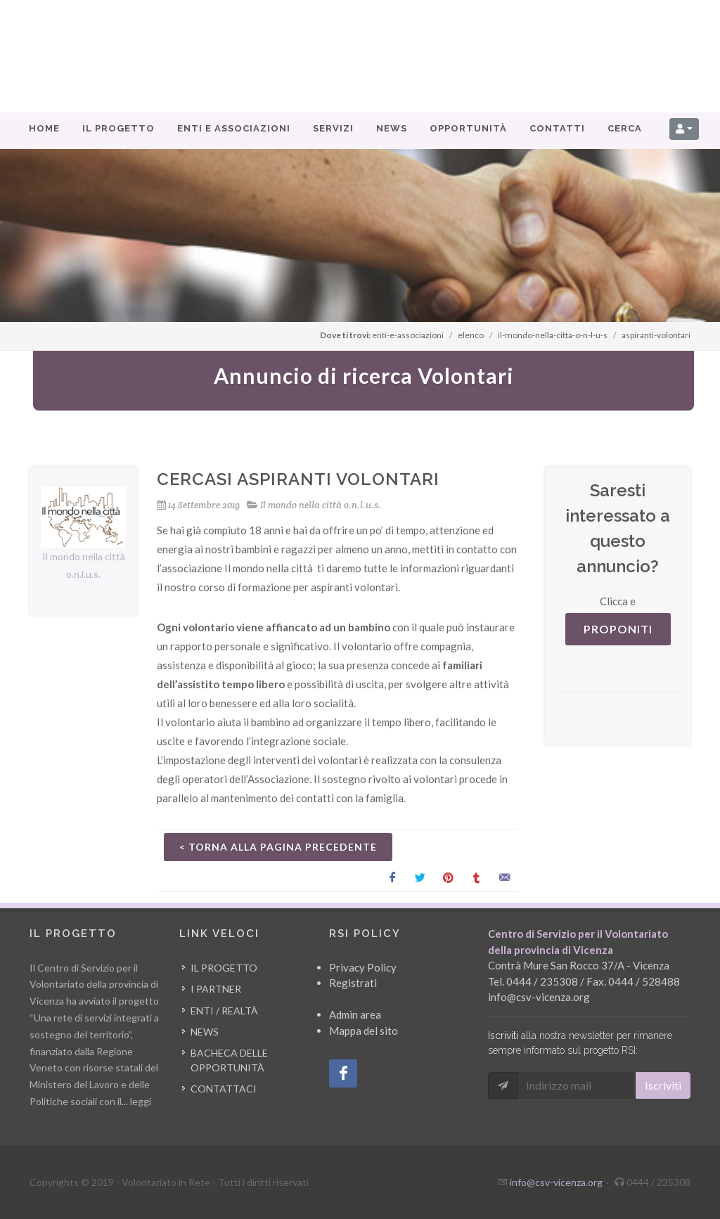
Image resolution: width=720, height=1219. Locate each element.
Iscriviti (663, 1085)
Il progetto (224, 968)
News (205, 1032)
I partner (216, 989)
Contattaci (224, 1089)
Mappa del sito (363, 1030)
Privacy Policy (363, 967)
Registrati (353, 982)
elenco (471, 335)
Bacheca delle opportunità (229, 1060)
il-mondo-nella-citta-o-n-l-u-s (553, 335)
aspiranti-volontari (656, 335)
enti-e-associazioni (408, 335)
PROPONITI (618, 629)
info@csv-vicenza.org (539, 997)
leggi (140, 1101)
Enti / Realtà (224, 1011)
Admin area (355, 1014)
